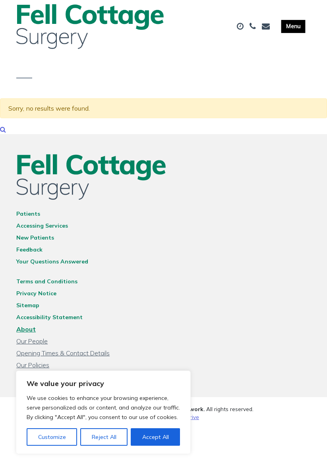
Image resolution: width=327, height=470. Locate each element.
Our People (32, 343)
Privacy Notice (36, 295)
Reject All (104, 437)
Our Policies (32, 367)
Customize (52, 437)
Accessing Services (42, 228)
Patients (28, 216)
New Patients (35, 240)
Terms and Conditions (46, 283)
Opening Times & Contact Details (63, 355)
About (26, 331)
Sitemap (27, 307)
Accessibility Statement (49, 319)
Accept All (155, 437)
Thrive (191, 419)
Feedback (29, 251)
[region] (103, 412)
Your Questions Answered (52, 263)
